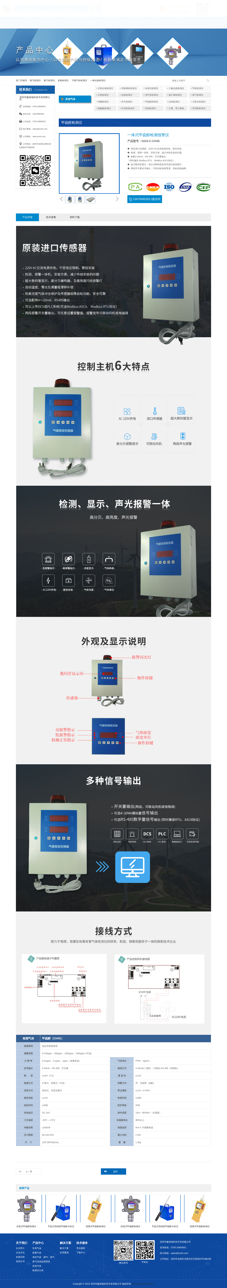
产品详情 (27, 217)
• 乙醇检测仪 (102, 95)
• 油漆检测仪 (126, 95)
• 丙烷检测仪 (150, 108)
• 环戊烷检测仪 (127, 108)
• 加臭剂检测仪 (151, 88)
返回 (115, 1171)
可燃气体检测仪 (79, 80)
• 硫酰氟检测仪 (103, 108)
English (178, 23)
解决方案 (113, 23)
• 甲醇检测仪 (197, 88)
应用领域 (91, 23)
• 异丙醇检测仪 (198, 108)
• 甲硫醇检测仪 (151, 101)
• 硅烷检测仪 (173, 101)
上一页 (29, 1171)
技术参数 (51, 217)
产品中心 (70, 23)
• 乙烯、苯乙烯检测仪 (178, 108)
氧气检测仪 (35, 80)
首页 (26, 23)
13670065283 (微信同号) (144, 200)
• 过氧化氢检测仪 (104, 88)
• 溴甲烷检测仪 (151, 95)
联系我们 (156, 23)
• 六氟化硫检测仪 (175, 88)
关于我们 (48, 23)
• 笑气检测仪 (126, 101)
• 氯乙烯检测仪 (174, 95)
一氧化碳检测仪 (98, 80)
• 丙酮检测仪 (102, 101)
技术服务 (135, 23)
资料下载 (75, 217)
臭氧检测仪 (63, 80)
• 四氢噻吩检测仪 (128, 88)
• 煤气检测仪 (197, 95)
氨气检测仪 (49, 80)
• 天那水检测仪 (198, 101)
